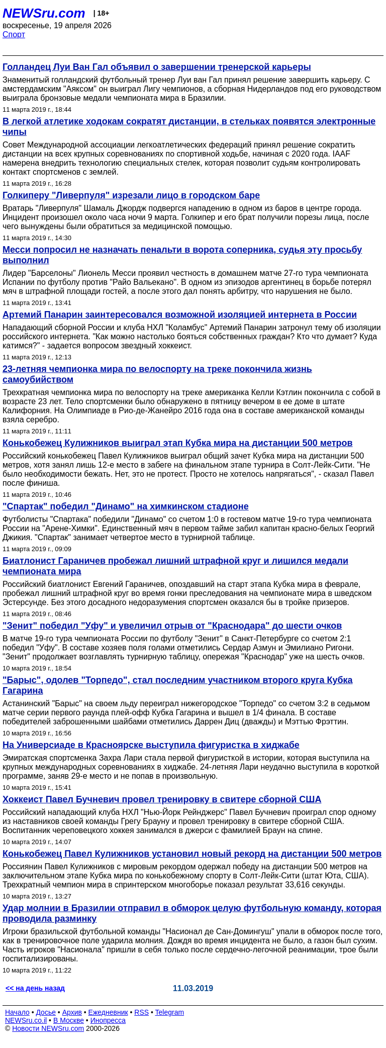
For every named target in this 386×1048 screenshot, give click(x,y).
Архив (72, 1012)
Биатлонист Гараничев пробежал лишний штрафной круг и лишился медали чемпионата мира (175, 566)
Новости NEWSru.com (48, 1028)
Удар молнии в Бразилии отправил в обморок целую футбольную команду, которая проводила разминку (192, 913)
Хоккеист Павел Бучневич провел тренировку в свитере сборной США (162, 799)
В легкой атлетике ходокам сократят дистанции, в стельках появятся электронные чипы (189, 126)
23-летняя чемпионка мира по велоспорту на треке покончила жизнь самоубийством (157, 374)
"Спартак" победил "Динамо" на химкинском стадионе (126, 506)
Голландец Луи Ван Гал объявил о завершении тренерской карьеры (157, 67)
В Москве (68, 1020)
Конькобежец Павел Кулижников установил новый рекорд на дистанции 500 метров (192, 854)
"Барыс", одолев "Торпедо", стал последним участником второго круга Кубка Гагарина (178, 685)
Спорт (14, 34)
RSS (141, 1012)
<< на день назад (35, 988)
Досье (46, 1012)
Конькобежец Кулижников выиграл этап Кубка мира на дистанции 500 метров (178, 443)
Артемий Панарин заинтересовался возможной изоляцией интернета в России (180, 315)
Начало (17, 1012)
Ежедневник (108, 1012)
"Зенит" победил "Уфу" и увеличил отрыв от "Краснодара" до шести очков (172, 626)
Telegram (169, 1012)
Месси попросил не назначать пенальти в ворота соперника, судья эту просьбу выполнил (182, 255)
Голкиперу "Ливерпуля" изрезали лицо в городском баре (131, 195)
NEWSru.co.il (26, 1020)
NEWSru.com (44, 13)
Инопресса (108, 1020)
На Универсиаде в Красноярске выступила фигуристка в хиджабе (151, 745)
